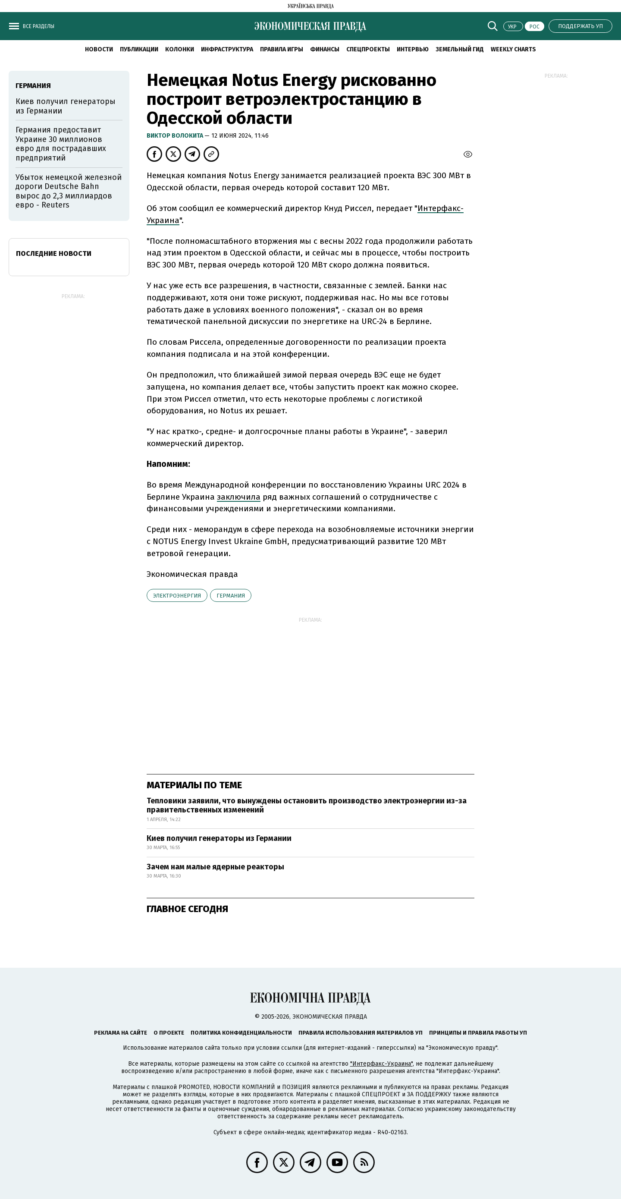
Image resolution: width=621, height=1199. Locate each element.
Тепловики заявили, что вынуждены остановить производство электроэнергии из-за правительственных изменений (307, 805)
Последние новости (53, 253)
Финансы (324, 49)
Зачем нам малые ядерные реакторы (215, 867)
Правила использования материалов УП (360, 1032)
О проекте (169, 1032)
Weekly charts (513, 49)
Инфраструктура (227, 49)
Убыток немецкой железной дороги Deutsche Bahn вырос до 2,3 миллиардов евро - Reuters (69, 191)
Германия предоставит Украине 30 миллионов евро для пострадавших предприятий (61, 144)
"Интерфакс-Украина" (381, 1063)
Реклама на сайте (120, 1032)
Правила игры (281, 49)
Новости (99, 49)
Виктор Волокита (175, 135)
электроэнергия (177, 595)
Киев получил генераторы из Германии (219, 838)
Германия (230, 595)
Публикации (139, 49)
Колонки (179, 49)
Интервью (413, 49)
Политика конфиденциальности (241, 1032)
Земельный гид (460, 49)
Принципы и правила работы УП (478, 1032)
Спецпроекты (368, 49)
